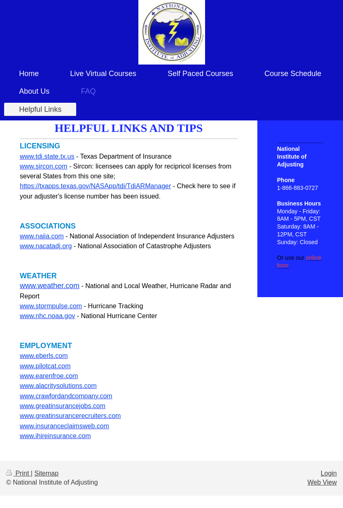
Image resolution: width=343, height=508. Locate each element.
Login (329, 473)
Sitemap (46, 473)
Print (18, 473)
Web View (322, 482)
